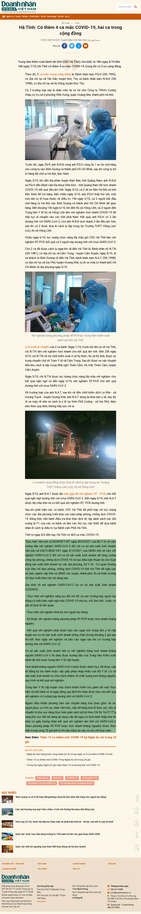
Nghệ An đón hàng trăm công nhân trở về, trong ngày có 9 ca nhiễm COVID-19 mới (69, 754)
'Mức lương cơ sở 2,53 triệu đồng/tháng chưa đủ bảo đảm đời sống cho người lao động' (61, 797)
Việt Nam (25, 16)
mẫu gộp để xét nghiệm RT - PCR (84, 493)
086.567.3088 (115, 889)
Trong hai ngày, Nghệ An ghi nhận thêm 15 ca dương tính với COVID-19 (63, 765)
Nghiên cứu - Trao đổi (13, 16)
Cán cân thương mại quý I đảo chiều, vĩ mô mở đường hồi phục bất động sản (54, 809)
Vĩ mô (77, 23)
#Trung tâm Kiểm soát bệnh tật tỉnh (76, 783)
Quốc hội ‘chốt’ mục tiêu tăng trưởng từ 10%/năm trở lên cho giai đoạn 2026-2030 (57, 834)
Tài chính (61, 16)
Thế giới (43, 16)
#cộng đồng (42, 778)
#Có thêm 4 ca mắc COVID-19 (41, 783)
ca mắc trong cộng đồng (55, 74)
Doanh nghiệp (51, 16)
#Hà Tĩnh (57, 778)
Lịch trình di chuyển (37, 347)
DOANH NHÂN (34, 16)
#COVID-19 (72, 778)
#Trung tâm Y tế (89, 778)
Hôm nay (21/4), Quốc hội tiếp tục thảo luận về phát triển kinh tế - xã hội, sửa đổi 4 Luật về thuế (64, 821)
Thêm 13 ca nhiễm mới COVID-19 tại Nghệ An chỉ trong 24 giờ (58, 759)
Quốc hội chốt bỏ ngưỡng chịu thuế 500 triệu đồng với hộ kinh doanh (50, 846)
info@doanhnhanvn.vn (119, 893)
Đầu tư (67, 16)
